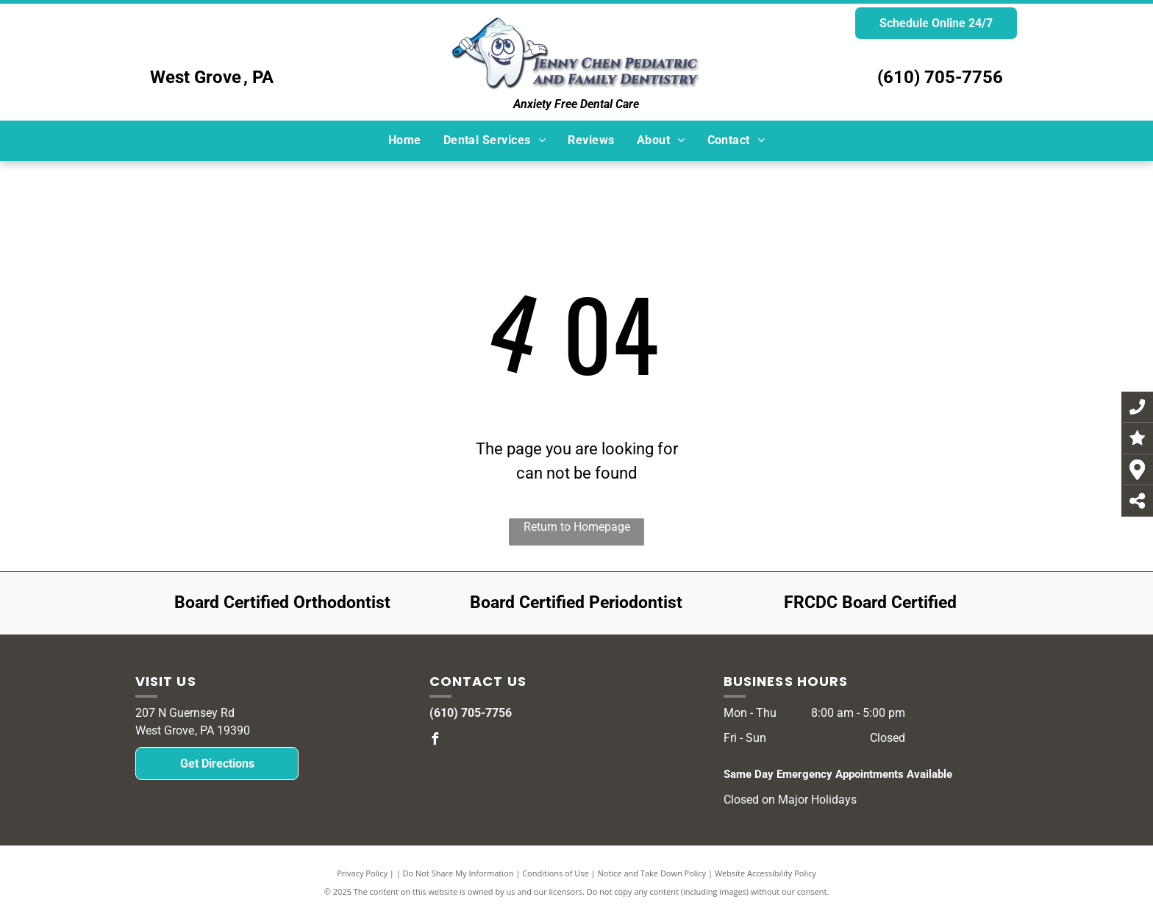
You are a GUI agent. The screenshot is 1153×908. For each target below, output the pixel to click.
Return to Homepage (577, 527)
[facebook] (435, 740)
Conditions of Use (555, 873)
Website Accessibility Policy (765, 873)
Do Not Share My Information (458, 873)
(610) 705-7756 (940, 77)
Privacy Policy (362, 873)
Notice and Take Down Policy (652, 873)
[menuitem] (404, 140)
